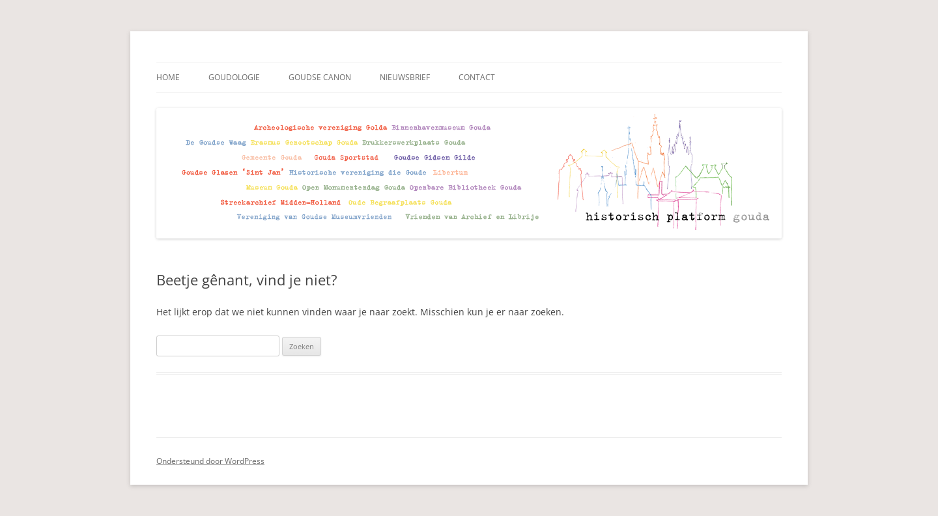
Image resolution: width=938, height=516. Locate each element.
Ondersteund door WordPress (210, 460)
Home (168, 77)
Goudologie (234, 77)
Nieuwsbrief (405, 77)
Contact (477, 77)
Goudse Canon (320, 77)
